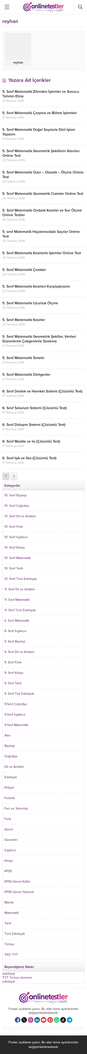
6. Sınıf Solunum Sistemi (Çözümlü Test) (34, 408)
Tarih (7, 923)
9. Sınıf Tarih (13, 683)
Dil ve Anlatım (14, 767)
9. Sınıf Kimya (13, 673)
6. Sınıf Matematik (16, 621)
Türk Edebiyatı (14, 934)
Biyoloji (9, 746)
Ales (7, 735)
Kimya (8, 861)
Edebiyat (10, 777)
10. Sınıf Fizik (13, 527)
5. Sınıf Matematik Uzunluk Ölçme (30, 303)
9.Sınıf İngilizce (15, 715)
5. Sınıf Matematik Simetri (23, 358)
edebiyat (9, 974)
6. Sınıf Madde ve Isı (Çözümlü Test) (31, 441)
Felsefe (9, 798)
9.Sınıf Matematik (16, 725)
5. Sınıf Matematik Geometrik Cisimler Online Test (42, 193)
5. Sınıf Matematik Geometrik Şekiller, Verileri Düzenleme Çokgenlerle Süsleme (39, 339)
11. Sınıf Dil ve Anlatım (19, 589)
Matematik (11, 913)
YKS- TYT (11, 955)
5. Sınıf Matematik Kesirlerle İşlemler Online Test (41, 253)
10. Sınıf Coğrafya (16, 506)
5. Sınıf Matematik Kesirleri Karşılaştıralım (36, 286)
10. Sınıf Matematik (17, 558)
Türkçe (9, 944)
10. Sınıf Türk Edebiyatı (20, 579)
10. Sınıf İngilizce (16, 537)
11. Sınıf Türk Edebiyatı (20, 610)
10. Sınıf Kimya (14, 547)
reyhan (18, 62)
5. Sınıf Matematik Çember (24, 269)
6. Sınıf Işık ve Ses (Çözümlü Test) (29, 458)
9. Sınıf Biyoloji (14, 641)
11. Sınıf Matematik (17, 600)
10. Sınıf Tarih (13, 568)
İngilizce (10, 850)
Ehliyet (9, 788)
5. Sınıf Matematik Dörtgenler (26, 374)
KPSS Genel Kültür (17, 882)
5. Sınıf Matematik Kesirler (23, 320)
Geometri (11, 840)
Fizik (7, 819)
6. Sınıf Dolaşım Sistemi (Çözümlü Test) (33, 424)
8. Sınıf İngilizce (15, 631)
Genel (8, 829)
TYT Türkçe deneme (17, 978)
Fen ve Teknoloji (16, 808)
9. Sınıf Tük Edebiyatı (19, 694)
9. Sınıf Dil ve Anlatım (19, 652)
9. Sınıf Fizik (12, 662)
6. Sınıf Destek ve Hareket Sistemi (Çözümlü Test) (42, 391)
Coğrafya (10, 756)
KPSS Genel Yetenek (19, 892)
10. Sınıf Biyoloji (15, 495)
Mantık (9, 902)
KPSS (8, 871)
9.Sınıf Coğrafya (15, 704)
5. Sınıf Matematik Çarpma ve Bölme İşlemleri (39, 113)
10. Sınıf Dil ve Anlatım (20, 516)
